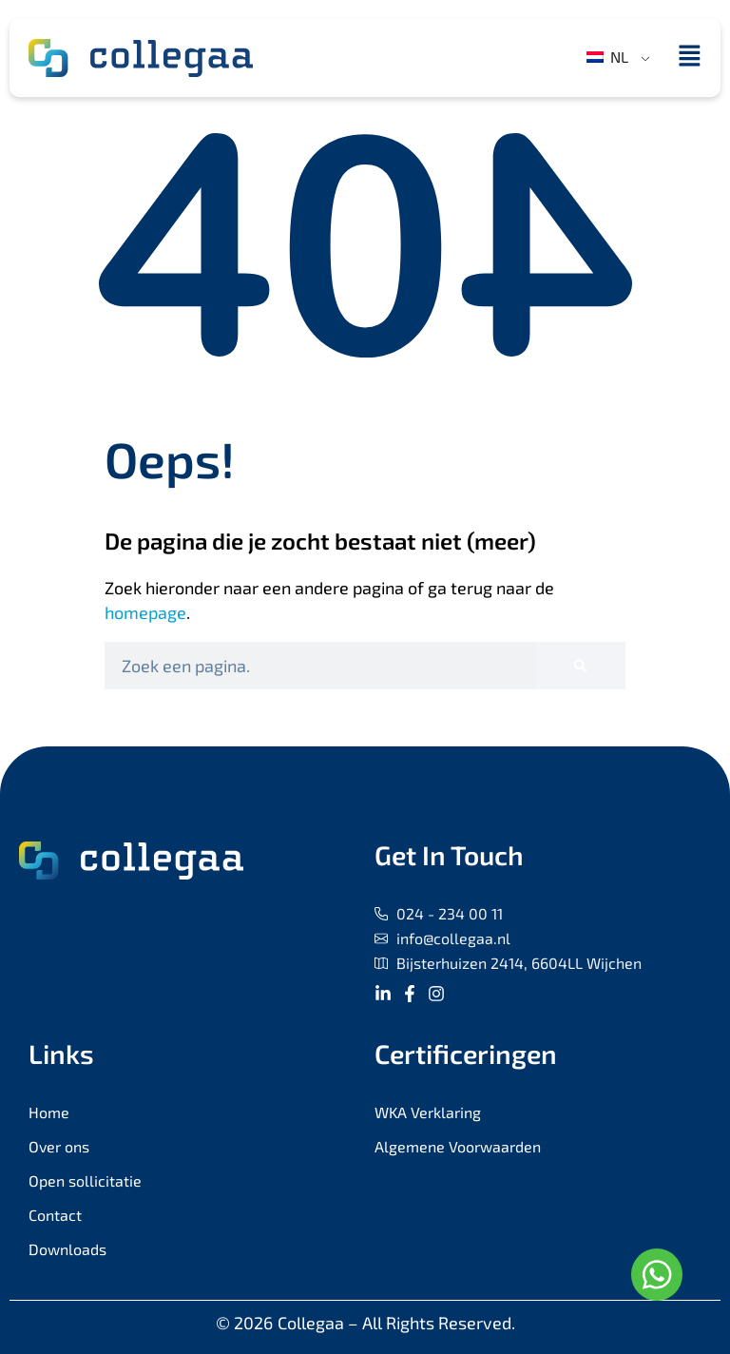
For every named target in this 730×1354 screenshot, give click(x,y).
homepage (145, 612)
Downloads (67, 1249)
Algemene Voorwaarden (458, 1146)
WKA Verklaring (428, 1112)
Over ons (59, 1146)
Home (49, 1112)
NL (607, 57)
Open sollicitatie (85, 1180)
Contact (55, 1215)
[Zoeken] (580, 665)
